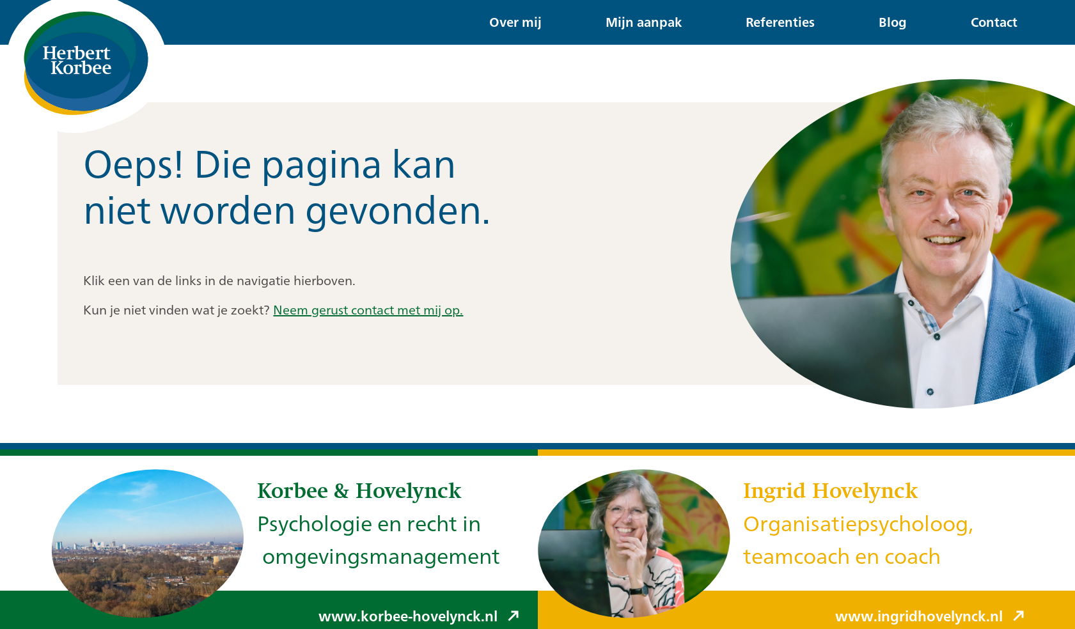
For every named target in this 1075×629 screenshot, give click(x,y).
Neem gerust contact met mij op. (368, 310)
